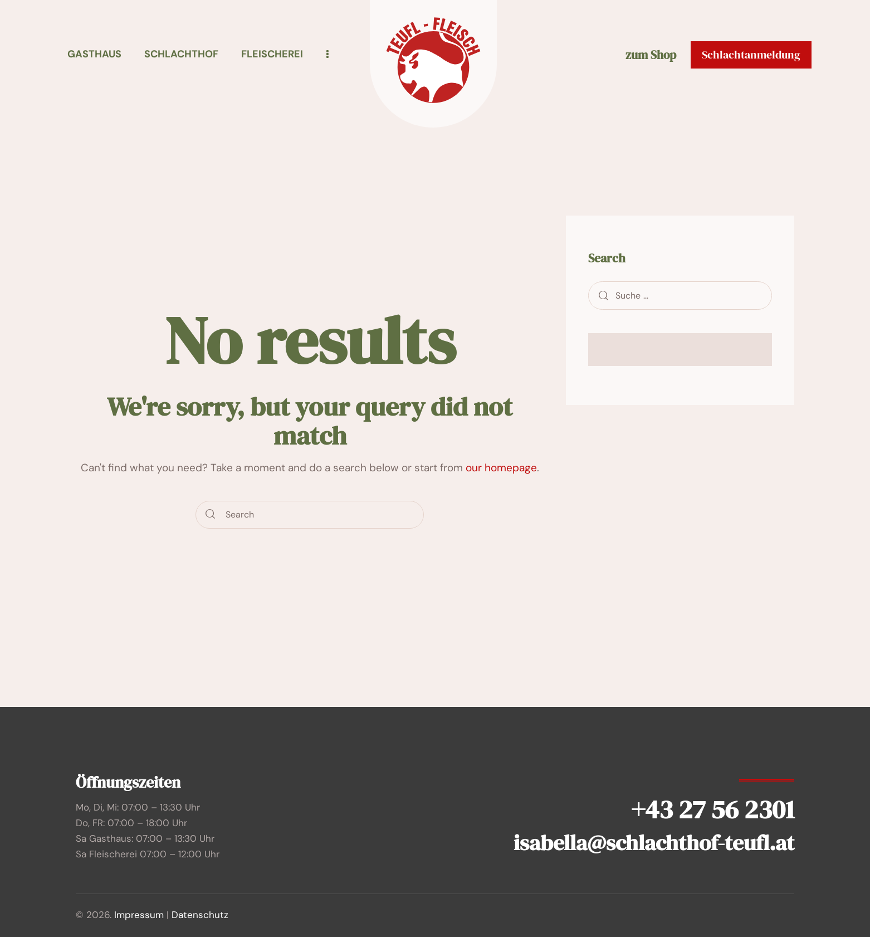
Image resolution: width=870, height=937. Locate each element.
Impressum (139, 915)
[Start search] (210, 515)
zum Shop (650, 55)
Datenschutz (200, 915)
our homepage (501, 468)
